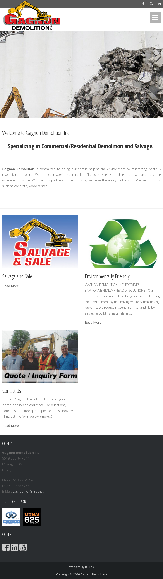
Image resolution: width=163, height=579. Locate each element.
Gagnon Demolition (93, 574)
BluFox (89, 567)
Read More (10, 286)
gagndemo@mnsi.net (28, 491)
